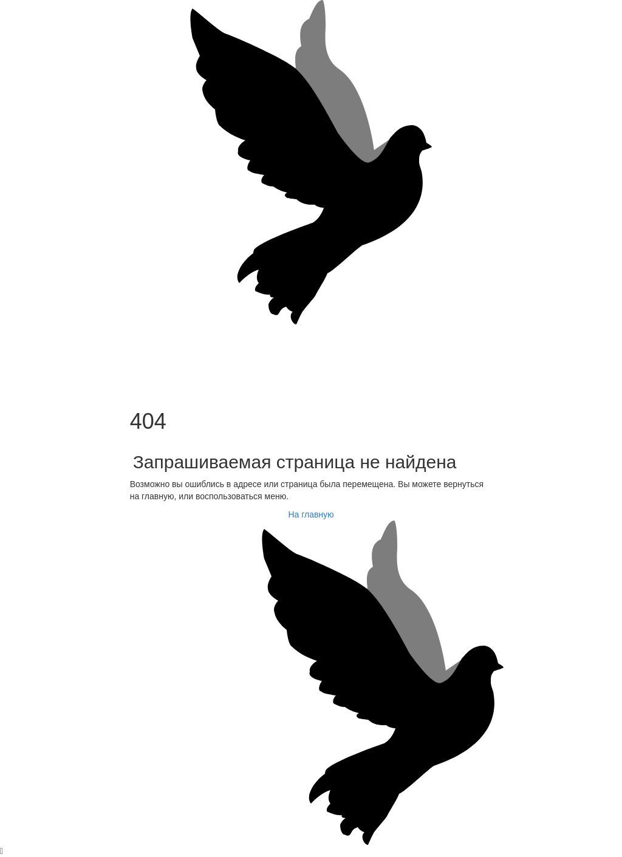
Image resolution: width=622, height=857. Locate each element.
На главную (310, 514)
